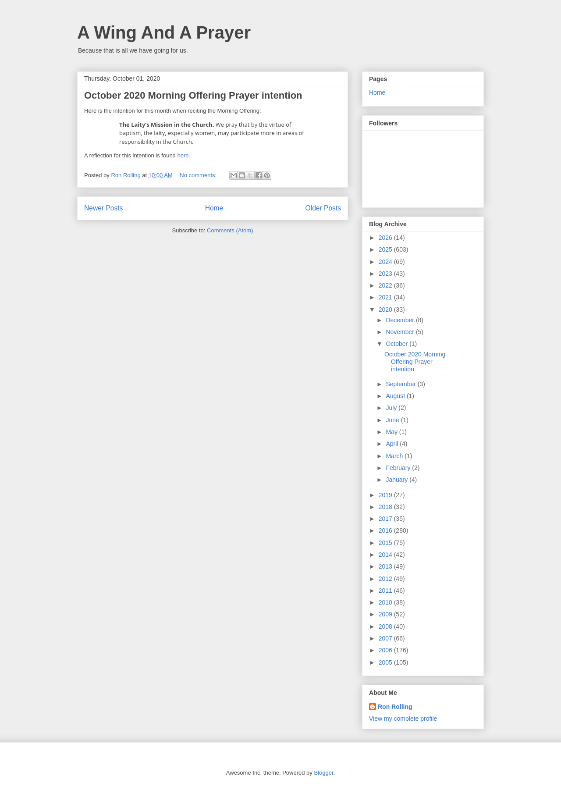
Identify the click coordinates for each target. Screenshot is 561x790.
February (399, 467)
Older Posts (323, 208)
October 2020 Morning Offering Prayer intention (193, 95)
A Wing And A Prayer (164, 32)
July (392, 407)
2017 (386, 518)
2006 (386, 650)
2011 (386, 590)
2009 (386, 614)
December (400, 320)
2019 (386, 494)
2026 (386, 237)
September (401, 384)
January (397, 479)
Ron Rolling (395, 706)
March (395, 455)
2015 (386, 542)
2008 (386, 626)
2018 (386, 506)
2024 (386, 261)
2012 (386, 578)
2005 (386, 662)
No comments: (199, 175)
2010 (386, 602)
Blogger (323, 772)
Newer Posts (103, 208)
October (397, 343)
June (393, 419)
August (396, 395)
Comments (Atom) (230, 230)
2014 (386, 554)
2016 (386, 530)
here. (183, 155)
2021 (386, 297)
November (400, 331)
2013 (386, 566)
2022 (386, 285)
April (393, 443)
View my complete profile (403, 718)
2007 (386, 638)
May (392, 431)
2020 (386, 309)
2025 (386, 249)
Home (214, 208)
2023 (386, 273)
